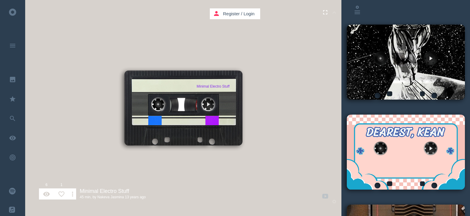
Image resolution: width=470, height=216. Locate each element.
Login (248, 13)
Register (231, 13)
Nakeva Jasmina (110, 197)
